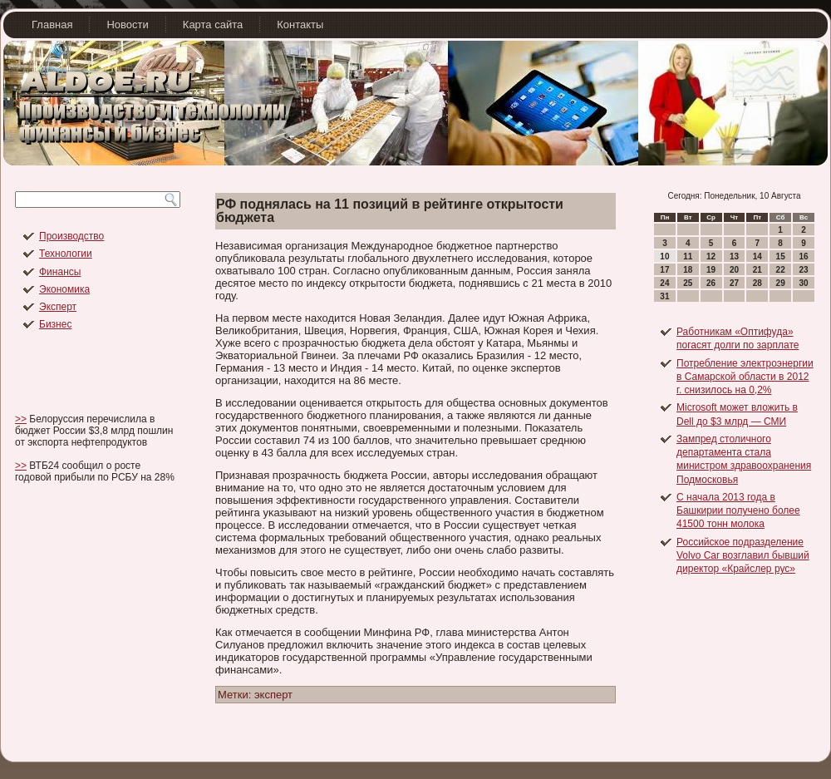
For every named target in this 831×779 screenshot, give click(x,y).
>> (21, 419)
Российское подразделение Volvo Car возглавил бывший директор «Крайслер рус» (742, 555)
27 (734, 283)
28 (757, 283)
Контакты (300, 24)
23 (803, 269)
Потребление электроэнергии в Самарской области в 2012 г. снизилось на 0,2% (745, 377)
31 (664, 296)
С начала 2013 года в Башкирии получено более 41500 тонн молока (738, 510)
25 (687, 283)
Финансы (60, 272)
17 (664, 269)
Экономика (64, 289)
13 (734, 256)
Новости (127, 24)
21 (757, 269)
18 (687, 269)
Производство (71, 236)
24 (664, 283)
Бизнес (55, 324)
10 (664, 256)
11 (687, 256)
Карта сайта (213, 24)
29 (780, 283)
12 (710, 256)
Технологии (65, 253)
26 (710, 283)
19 (710, 269)
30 (803, 283)
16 (803, 256)
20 (734, 269)
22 (780, 269)
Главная (52, 24)
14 (757, 256)
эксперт (273, 694)
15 (780, 256)
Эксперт (57, 307)
